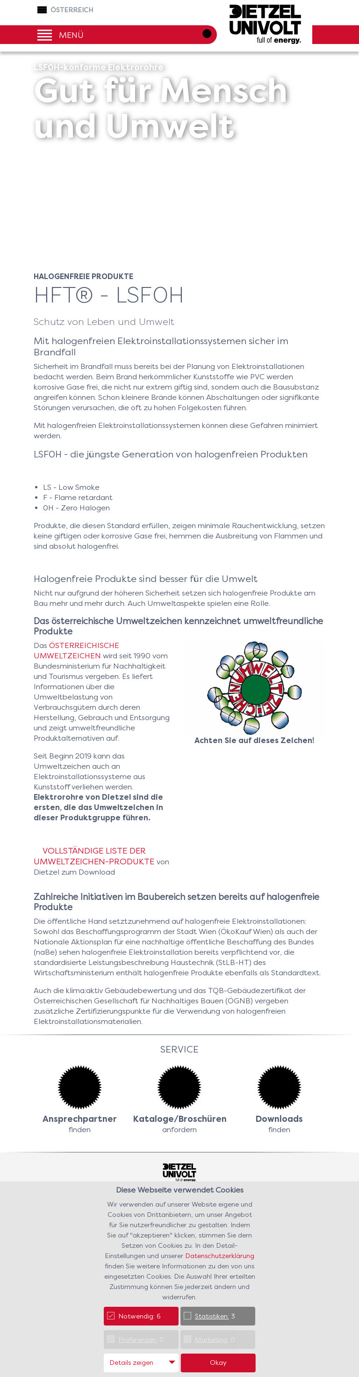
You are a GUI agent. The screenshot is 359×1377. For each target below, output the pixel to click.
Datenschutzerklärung (219, 1255)
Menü (71, 34)
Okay (218, 1362)
